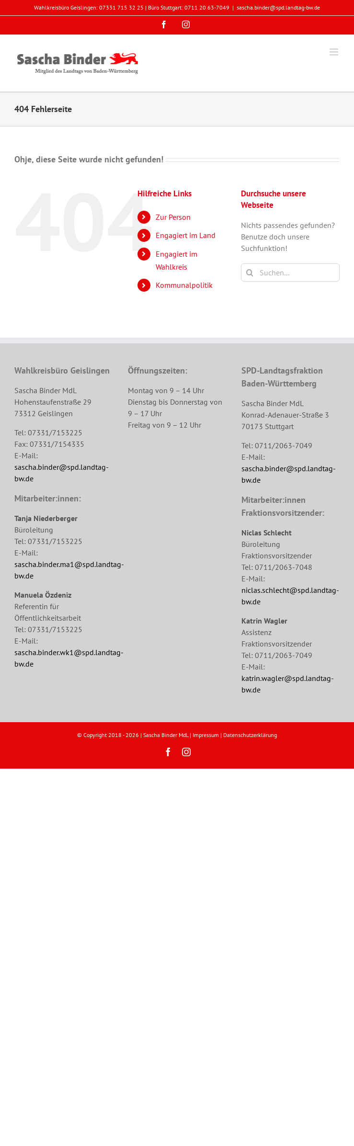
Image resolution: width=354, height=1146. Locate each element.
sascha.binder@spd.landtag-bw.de (278, 7)
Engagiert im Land (186, 235)
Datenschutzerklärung (250, 734)
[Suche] (250, 272)
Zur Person (173, 217)
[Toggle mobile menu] (335, 52)
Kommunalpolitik (184, 285)
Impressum (206, 734)
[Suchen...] (290, 272)
